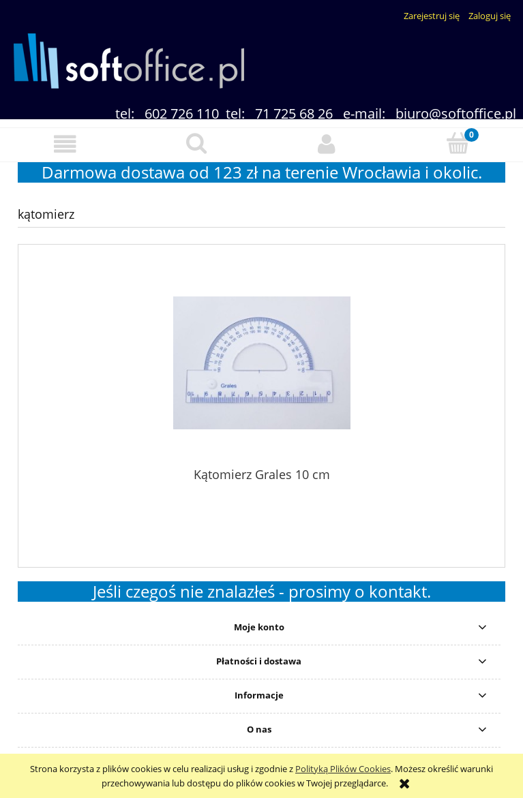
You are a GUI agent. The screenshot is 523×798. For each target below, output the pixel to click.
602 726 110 (182, 113)
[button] (65, 144)
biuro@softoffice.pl (455, 113)
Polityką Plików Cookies (343, 769)
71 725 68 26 (294, 113)
